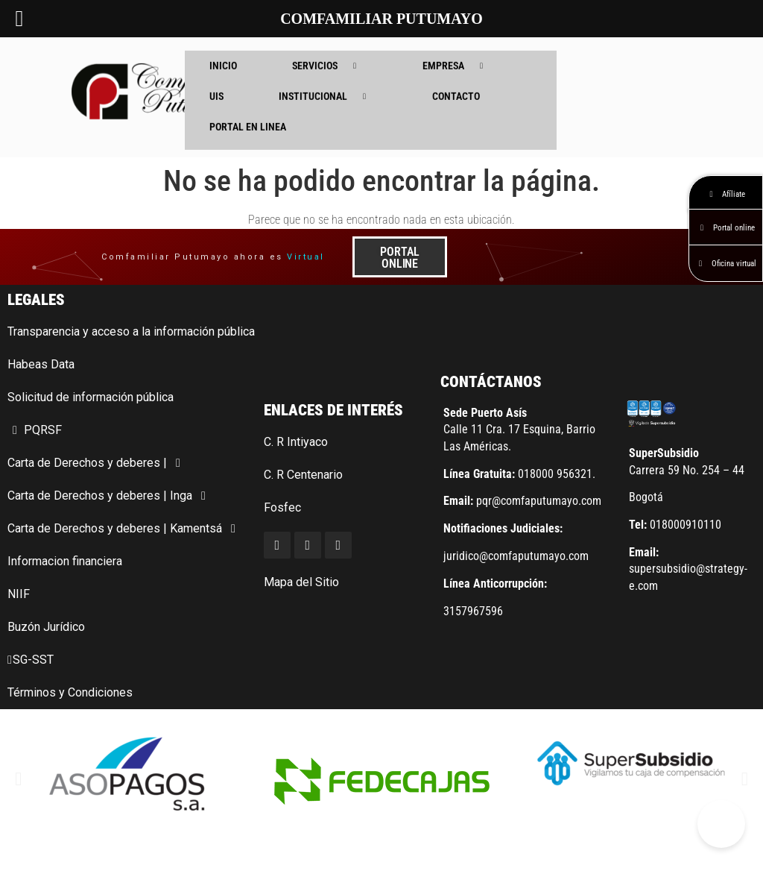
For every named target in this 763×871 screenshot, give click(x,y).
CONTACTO (456, 84)
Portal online (726, 228)
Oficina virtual (725, 263)
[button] (18, 779)
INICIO (223, 54)
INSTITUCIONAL (328, 85)
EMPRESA (458, 54)
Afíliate (726, 194)
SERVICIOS (329, 54)
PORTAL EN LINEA (247, 115)
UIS (216, 84)
